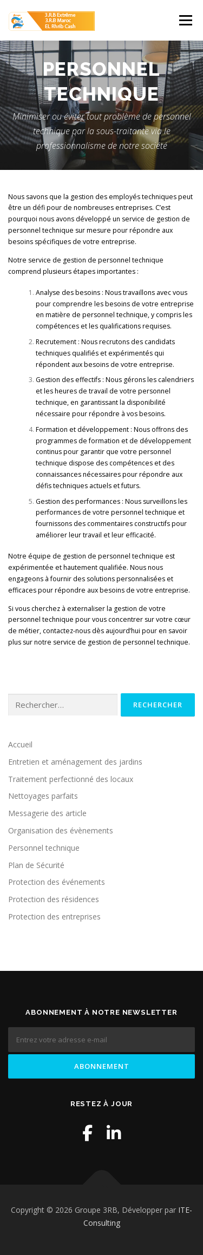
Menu (185, 20)
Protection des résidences (53, 899)
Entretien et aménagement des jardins (75, 762)
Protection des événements (56, 882)
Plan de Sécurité (36, 865)
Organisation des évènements (60, 830)
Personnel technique (44, 848)
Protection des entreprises (54, 916)
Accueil (20, 744)
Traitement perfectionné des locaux (70, 779)
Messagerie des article (47, 813)
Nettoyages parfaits (43, 796)
